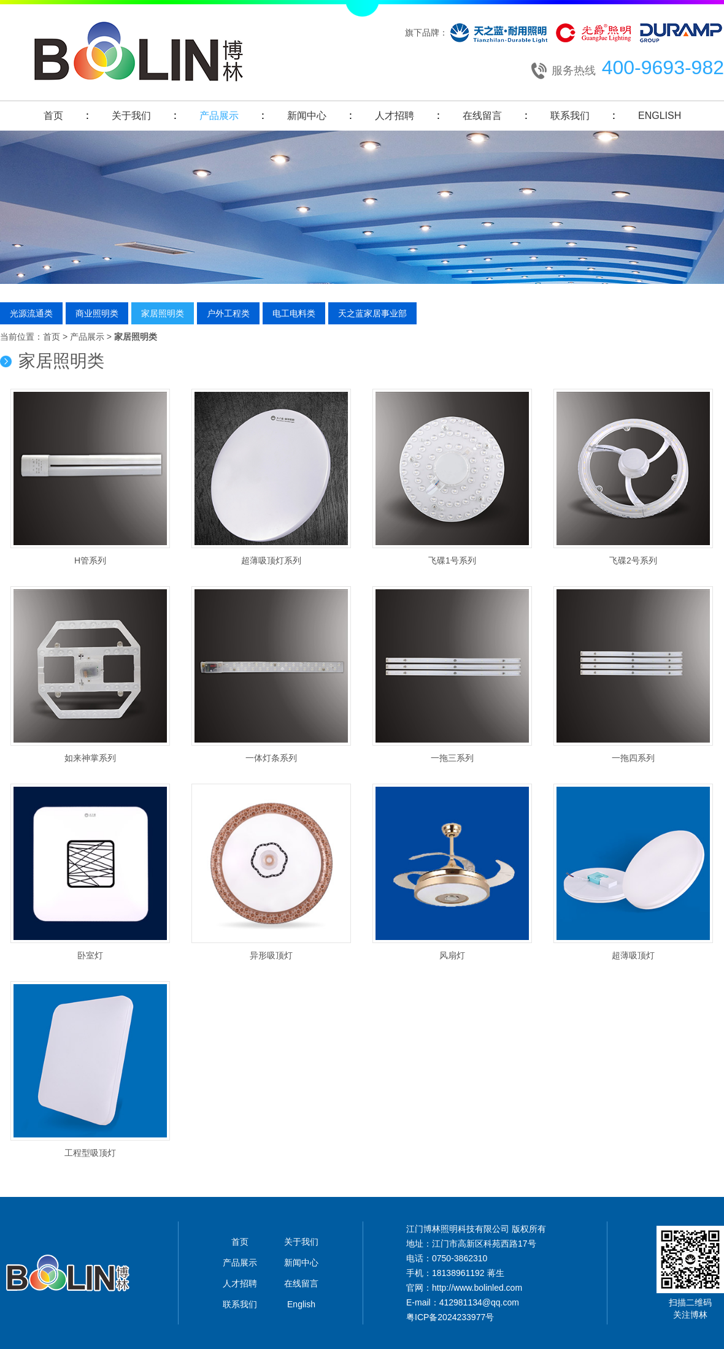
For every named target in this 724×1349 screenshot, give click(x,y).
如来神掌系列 (90, 674)
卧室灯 (90, 872)
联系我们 (570, 115)
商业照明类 (96, 313)
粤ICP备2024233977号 (450, 1317)
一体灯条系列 (271, 674)
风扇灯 (452, 872)
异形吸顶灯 (271, 872)
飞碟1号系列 (452, 477)
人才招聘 (394, 115)
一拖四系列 (633, 674)
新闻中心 (306, 115)
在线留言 (482, 115)
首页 (53, 115)
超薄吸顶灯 (633, 872)
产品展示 (219, 115)
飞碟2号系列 (633, 477)
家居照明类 (162, 313)
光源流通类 (31, 313)
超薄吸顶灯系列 (271, 477)
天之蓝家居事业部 (372, 313)
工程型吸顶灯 (90, 1069)
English (659, 115)
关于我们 (131, 115)
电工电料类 (293, 313)
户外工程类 (228, 313)
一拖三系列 (452, 674)
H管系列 (90, 477)
